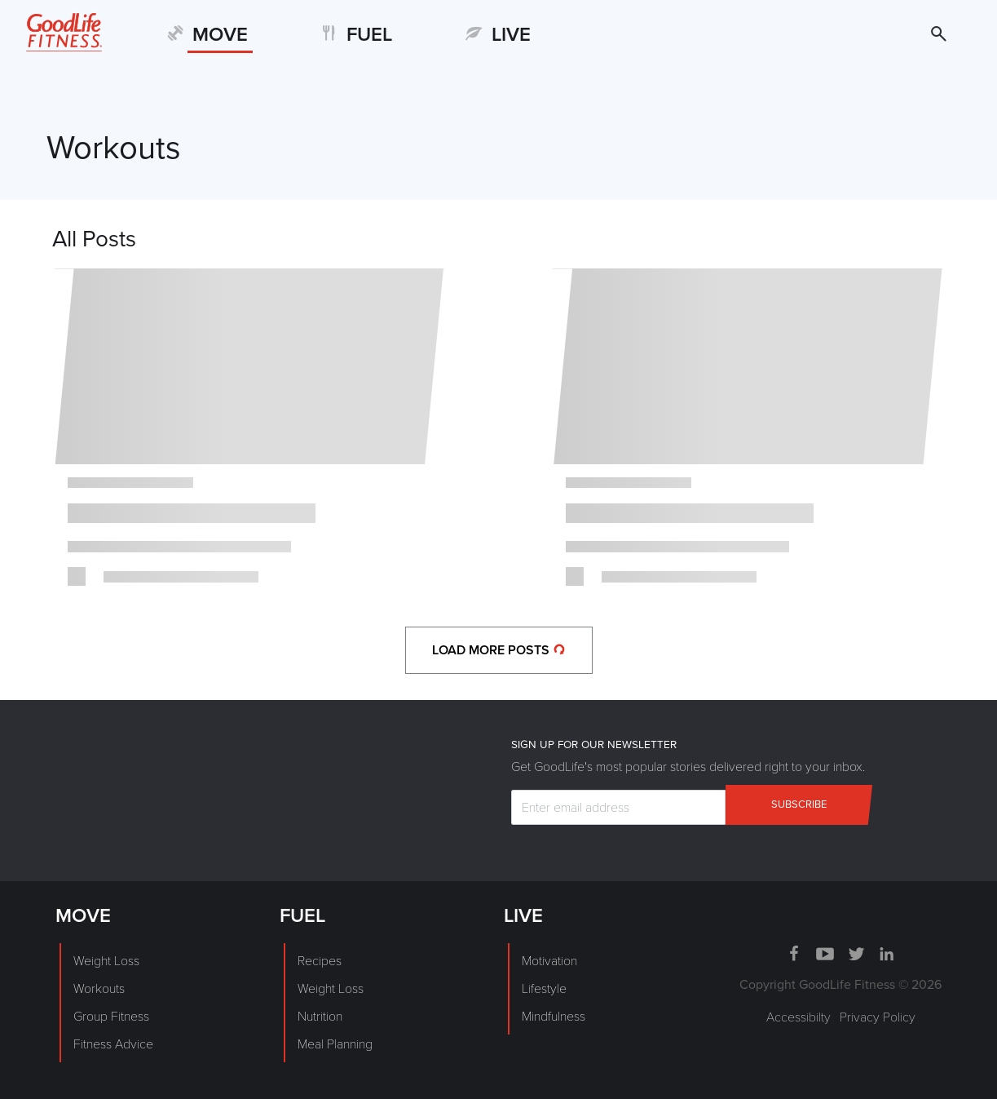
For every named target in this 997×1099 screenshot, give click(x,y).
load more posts (499, 650)
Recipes (320, 961)
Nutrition (320, 1016)
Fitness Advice (113, 1044)
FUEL (369, 35)
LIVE (511, 35)
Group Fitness (111, 1016)
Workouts (99, 989)
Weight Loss (106, 961)
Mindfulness (553, 1016)
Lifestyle (544, 989)
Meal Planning (335, 1044)
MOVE (220, 35)
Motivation (549, 961)
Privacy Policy (877, 1017)
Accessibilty (798, 1017)
